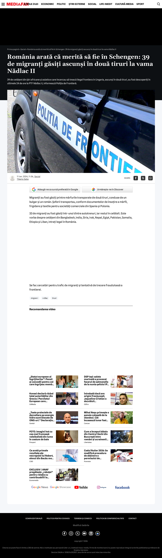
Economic (47, 4)
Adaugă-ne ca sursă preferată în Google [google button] (55, 189)
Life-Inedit (105, 4)
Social (92, 4)
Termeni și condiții (83, 518)
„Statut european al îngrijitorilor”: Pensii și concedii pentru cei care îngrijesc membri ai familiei (41, 380)
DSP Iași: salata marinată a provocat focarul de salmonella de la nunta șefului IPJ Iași (96, 380)
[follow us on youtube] (81, 487)
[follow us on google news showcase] (60, 487)
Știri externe (77, 4)
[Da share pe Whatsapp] (150, 178)
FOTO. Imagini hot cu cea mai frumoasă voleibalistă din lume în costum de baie (41, 435)
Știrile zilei (31, 4)
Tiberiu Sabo (23, 179)
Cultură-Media (124, 4)
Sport (140, 4)
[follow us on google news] (39, 487)
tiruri (54, 298)
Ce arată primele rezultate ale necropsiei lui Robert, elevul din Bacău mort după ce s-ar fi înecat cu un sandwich (41, 454)
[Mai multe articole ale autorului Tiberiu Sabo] (12, 178)
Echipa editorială (34, 518)
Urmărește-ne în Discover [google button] (107, 189)
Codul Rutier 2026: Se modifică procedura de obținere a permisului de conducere (96, 454)
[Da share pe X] (143, 178)
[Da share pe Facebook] (135, 178)
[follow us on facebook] (122, 487)
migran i (34, 298)
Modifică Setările (81, 525)
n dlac (45, 298)
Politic (61, 4)
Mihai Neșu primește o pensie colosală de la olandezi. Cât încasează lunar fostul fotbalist (96, 416)
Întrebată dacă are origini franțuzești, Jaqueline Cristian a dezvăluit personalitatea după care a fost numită (95, 397)
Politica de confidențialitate (110, 518)
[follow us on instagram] (101, 487)
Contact (132, 518)
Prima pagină (13, 49)
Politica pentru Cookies (58, 518)
